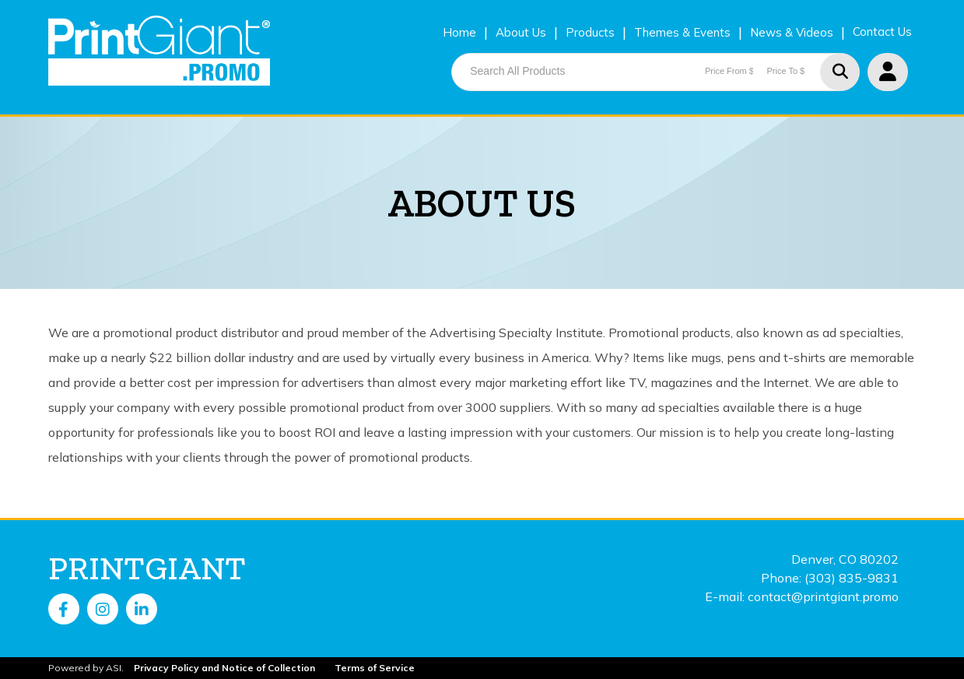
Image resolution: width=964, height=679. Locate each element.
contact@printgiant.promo (823, 596)
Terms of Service (375, 668)
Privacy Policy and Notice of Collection (224, 668)
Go (839, 72)
